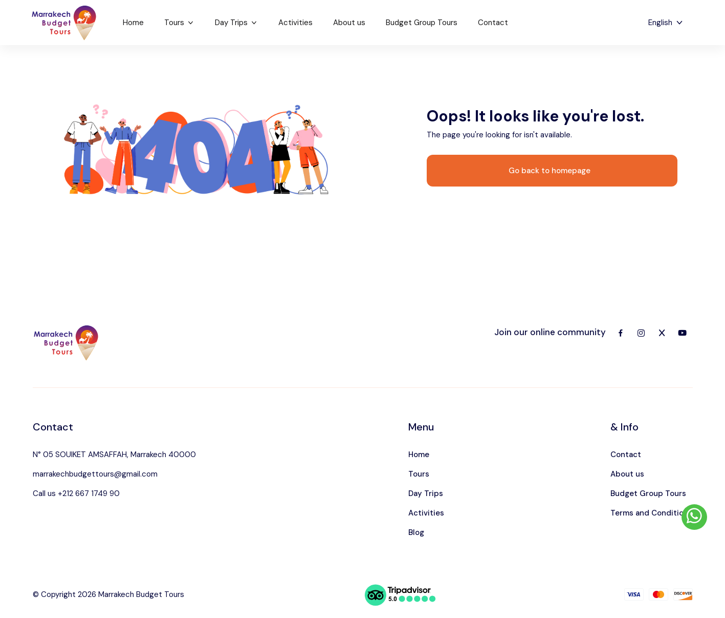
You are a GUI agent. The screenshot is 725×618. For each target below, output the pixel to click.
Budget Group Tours (421, 22)
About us (349, 22)
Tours (179, 22)
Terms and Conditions (651, 513)
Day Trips (236, 22)
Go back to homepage (549, 171)
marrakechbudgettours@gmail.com (95, 474)
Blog (416, 532)
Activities (295, 22)
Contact (493, 22)
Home (133, 22)
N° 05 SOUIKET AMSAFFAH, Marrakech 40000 (114, 454)
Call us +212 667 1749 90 (76, 493)
